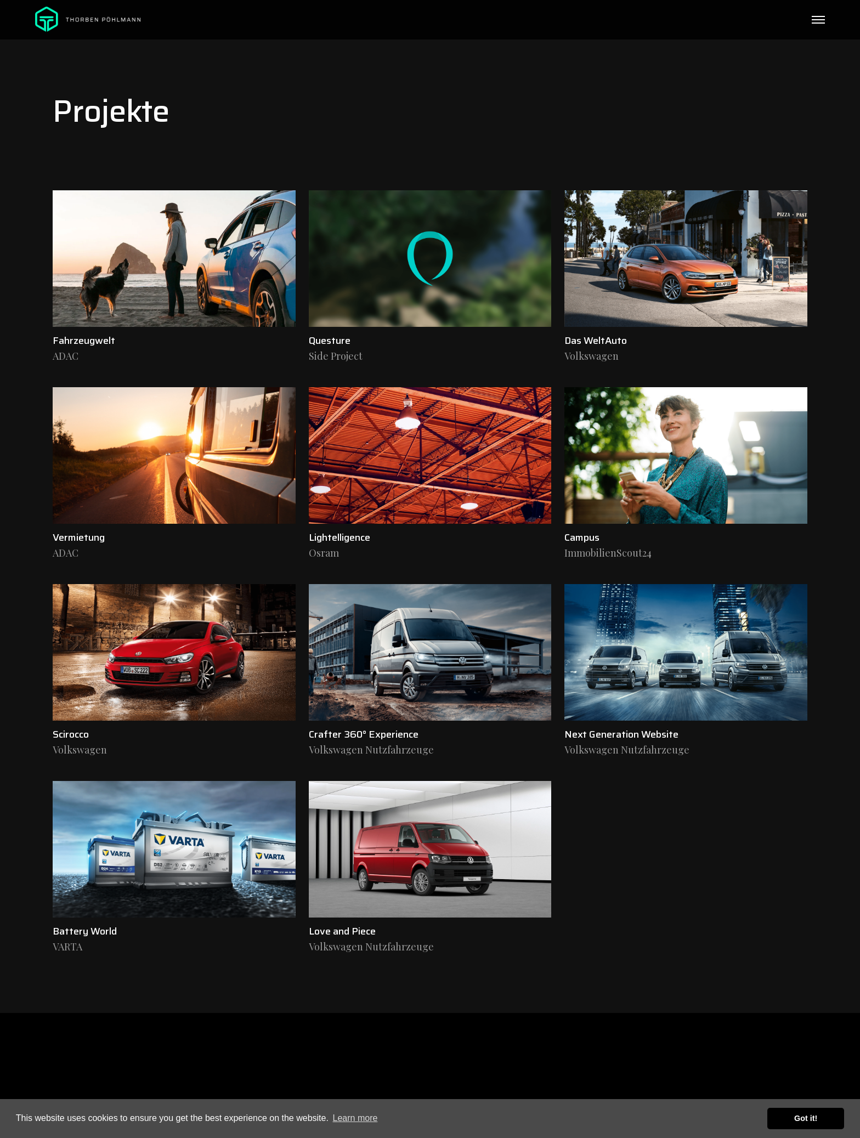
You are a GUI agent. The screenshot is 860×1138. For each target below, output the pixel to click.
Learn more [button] (355, 1118)
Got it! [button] (805, 1118)
